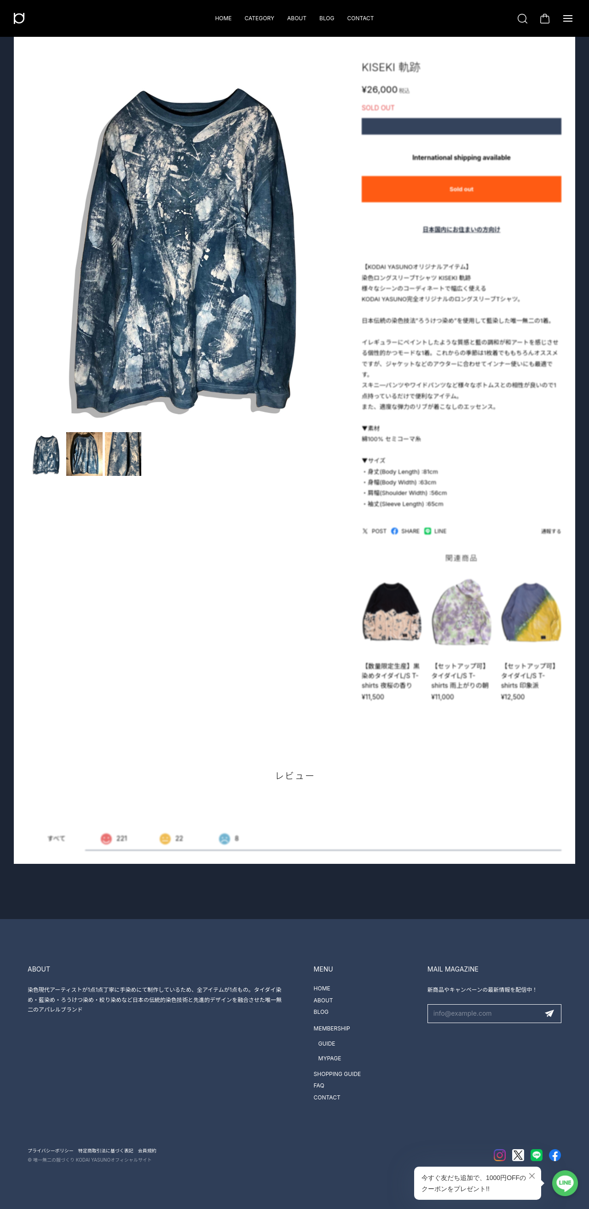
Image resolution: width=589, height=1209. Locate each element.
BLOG (326, 18)
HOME (223, 18)
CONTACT (360, 18)
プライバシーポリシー (51, 1150)
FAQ (319, 1085)
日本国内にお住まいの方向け (461, 234)
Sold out (462, 193)
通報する (551, 536)
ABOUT (296, 18)
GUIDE (326, 1043)
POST (374, 535)
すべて (56, 844)
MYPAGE (329, 1058)
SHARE (405, 535)
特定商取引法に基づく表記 (105, 1150)
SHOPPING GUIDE (337, 1073)
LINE (435, 535)
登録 (549, 1014)
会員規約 (147, 1150)
